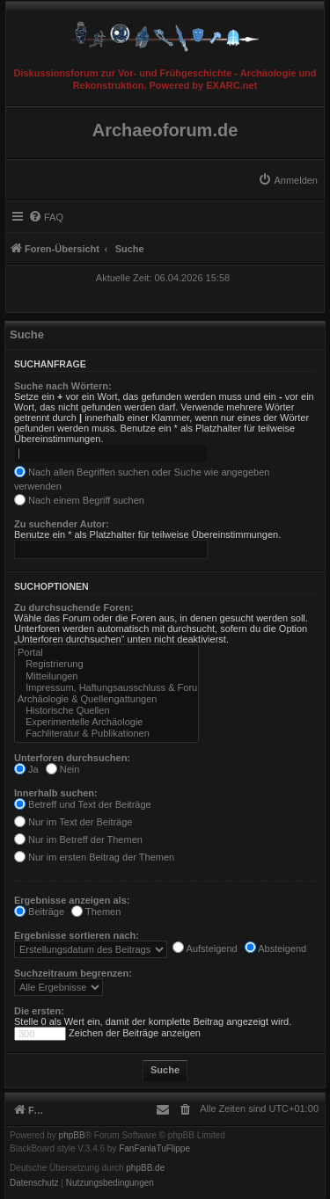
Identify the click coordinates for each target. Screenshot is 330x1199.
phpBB (72, 1135)
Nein (63, 769)
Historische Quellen (106, 710)
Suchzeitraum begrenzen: (73, 973)
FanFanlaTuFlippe (154, 1148)
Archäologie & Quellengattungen (106, 699)
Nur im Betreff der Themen (78, 839)
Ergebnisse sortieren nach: (76, 935)
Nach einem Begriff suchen (79, 500)
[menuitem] (288, 180)
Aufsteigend (205, 948)
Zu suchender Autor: (61, 524)
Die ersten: (39, 1011)
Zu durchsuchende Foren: (74, 607)
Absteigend (276, 948)
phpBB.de (145, 1168)
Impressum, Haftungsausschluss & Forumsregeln (106, 688)
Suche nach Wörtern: (63, 386)
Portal (106, 652)
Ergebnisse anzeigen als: (71, 900)
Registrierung (106, 664)
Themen (96, 911)
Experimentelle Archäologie (106, 722)
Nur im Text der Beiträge (73, 822)
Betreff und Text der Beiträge (82, 804)
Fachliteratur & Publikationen (106, 733)
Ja (26, 769)
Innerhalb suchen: (56, 793)
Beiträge (39, 911)
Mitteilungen (106, 676)
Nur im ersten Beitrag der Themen (94, 857)
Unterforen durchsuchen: (72, 757)
